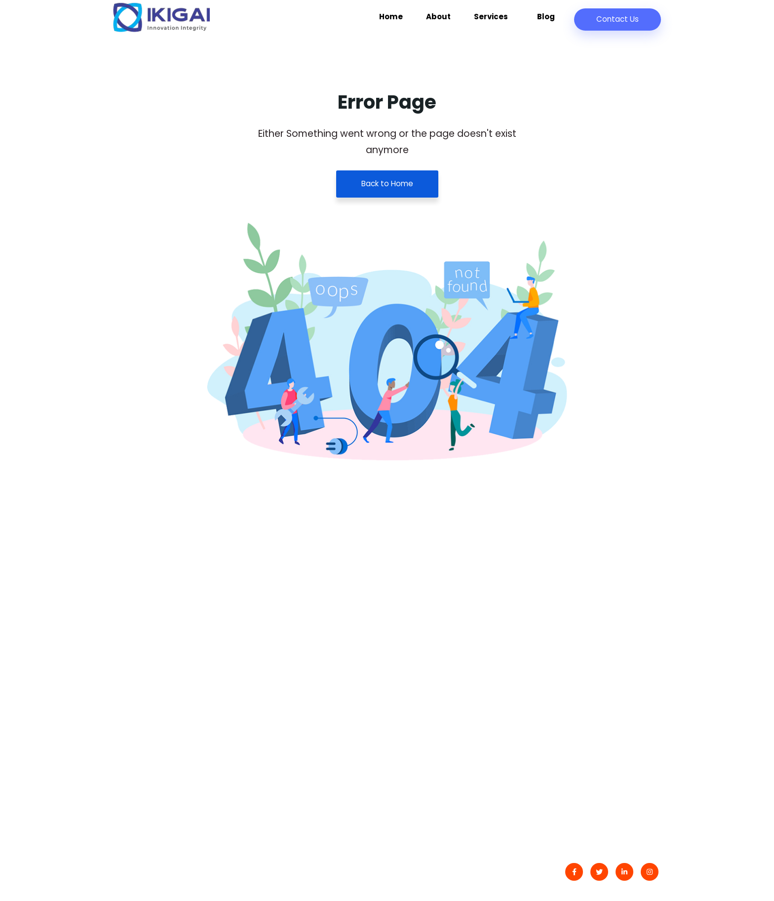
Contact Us (617, 19)
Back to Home (387, 184)
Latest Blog (421, 645)
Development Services (585, 664)
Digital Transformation (585, 625)
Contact (416, 625)
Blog (548, 21)
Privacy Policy (427, 664)
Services (503, 21)
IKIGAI (154, 873)
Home (414, 21)
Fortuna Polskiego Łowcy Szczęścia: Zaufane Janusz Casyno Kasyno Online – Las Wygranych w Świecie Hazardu (306, 735)
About (455, 21)
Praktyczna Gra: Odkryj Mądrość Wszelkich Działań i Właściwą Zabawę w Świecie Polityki (303, 644)
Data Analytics (569, 645)
